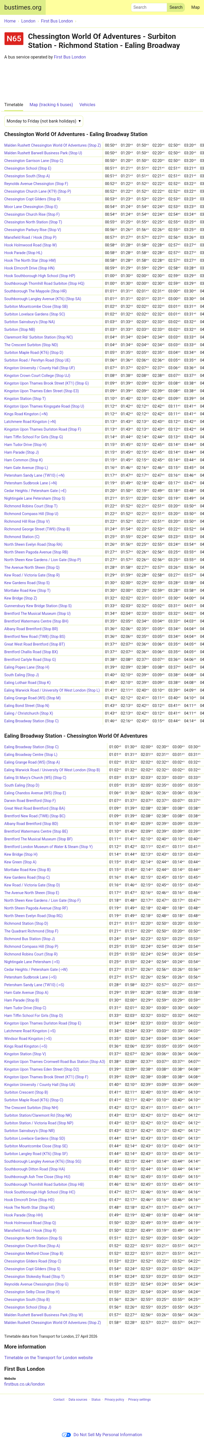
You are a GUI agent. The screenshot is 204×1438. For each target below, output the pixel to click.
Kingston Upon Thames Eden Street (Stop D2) (41, 1069)
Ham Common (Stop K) (23, 460)
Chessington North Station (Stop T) (33, 222)
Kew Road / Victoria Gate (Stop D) (32, 885)
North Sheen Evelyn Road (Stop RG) (33, 916)
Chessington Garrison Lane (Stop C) (33, 161)
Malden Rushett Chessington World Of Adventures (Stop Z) (52, 145)
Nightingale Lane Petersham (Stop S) (34, 498)
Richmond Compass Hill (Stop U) (31, 514)
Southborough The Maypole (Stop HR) (35, 291)
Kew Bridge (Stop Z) (20, 598)
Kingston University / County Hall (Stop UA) (39, 1085)
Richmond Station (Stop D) (26, 923)
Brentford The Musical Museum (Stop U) (37, 613)
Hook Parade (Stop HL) (23, 253)
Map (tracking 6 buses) (51, 104)
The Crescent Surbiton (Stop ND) (31, 345)
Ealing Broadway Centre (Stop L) (30, 754)
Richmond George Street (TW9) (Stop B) (37, 529)
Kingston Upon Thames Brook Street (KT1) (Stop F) (46, 1077)
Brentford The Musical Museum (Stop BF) (38, 839)
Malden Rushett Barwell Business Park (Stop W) (43, 1315)
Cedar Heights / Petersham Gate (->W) (35, 969)
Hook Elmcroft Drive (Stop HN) (29, 268)
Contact (59, 1399)
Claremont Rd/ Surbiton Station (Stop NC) (38, 337)
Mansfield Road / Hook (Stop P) (30, 237)
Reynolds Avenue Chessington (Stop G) (36, 1284)
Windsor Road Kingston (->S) (28, 1038)
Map (195, 7)
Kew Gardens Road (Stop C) (27, 877)
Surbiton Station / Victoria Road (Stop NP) (38, 1123)
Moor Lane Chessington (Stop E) (31, 207)
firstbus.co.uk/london (24, 1384)
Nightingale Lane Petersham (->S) (32, 962)
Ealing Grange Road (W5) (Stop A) (32, 762)
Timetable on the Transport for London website (48, 1357)
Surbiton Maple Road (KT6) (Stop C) (33, 1100)
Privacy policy (114, 1399)
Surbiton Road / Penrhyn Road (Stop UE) (37, 360)
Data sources (78, 1399)
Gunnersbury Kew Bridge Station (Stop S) (38, 606)
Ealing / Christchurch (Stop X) (28, 713)
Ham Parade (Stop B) (21, 1000)
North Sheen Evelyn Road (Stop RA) (33, 544)
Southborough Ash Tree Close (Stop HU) (37, 1177)
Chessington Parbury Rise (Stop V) (32, 230)
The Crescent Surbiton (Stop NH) (31, 1108)
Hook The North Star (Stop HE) (29, 1207)
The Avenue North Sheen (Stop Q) (32, 567)
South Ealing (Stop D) (21, 785)
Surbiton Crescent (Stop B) (26, 1092)
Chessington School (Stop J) (27, 1307)
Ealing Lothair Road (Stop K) (27, 682)
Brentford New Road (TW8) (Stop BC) (34, 816)
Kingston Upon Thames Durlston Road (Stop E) (42, 1023)
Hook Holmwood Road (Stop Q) (30, 1223)
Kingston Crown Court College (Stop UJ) (37, 375)
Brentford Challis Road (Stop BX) (31, 652)
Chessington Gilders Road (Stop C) (32, 1261)
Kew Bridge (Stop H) (20, 854)
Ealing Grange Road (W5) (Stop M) (32, 698)
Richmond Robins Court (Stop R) (31, 954)
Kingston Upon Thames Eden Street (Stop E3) (41, 391)
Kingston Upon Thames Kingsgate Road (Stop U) (44, 406)
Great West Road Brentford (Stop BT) (34, 644)
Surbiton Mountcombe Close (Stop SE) (36, 1146)
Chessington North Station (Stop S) (33, 1238)
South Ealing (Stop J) (21, 675)
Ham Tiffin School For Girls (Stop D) (33, 1015)
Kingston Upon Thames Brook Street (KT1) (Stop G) (46, 383)
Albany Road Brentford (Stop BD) (31, 824)
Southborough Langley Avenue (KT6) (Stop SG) (42, 1161)
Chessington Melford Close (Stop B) (33, 1253)
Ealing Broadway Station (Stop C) (31, 721)
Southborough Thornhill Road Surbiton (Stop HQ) (44, 283)
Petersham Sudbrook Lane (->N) (30, 483)
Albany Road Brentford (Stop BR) (31, 629)
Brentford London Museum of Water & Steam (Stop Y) (48, 847)
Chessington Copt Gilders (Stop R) (32, 199)
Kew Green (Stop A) (20, 862)
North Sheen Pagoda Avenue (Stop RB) (36, 552)
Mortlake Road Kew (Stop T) (27, 590)
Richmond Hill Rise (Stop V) (27, 521)
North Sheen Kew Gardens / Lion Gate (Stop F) (42, 900)
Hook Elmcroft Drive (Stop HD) (29, 1200)
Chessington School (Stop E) (27, 168)
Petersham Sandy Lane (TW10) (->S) (34, 985)
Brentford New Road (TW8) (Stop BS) (34, 636)
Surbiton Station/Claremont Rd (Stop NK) (38, 1115)
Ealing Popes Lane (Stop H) (26, 667)
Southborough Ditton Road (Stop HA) (34, 1169)
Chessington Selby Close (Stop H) (32, 1292)
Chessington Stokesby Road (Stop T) (34, 1276)
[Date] (43, 121)
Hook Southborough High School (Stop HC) (39, 1192)
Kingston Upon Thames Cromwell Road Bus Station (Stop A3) (54, 1062)
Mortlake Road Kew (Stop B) (27, 870)
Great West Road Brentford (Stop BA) (34, 808)
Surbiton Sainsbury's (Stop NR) (29, 1131)
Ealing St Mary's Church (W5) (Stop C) (35, 778)
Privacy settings (139, 1399)
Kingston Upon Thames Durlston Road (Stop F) (42, 429)
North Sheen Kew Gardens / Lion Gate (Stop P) (42, 560)
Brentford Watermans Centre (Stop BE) (36, 831)
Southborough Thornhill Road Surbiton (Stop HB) (44, 1184)
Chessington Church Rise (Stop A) (32, 1246)
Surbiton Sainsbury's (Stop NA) (29, 322)
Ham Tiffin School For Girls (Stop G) (33, 437)
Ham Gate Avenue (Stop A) (26, 992)
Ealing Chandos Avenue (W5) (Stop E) (35, 793)
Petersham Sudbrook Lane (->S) (30, 977)
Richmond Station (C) (22, 537)
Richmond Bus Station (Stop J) (29, 939)
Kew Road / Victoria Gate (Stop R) (32, 575)
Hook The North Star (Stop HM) (30, 260)
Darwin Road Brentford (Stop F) (30, 801)
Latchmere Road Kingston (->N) (30, 422)
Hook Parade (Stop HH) (23, 1215)
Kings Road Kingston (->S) (25, 1046)
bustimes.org (22, 7)
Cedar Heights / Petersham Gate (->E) (35, 491)
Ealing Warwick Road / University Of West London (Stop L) (52, 690)
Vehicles (87, 104)
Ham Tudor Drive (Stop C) (25, 1008)
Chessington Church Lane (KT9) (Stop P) (37, 191)
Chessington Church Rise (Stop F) (32, 214)
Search (149, 6)
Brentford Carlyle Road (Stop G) (30, 659)
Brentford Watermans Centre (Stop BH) (36, 621)
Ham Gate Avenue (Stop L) (26, 468)
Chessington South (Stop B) (27, 1299)
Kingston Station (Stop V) (25, 1054)
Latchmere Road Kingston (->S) (30, 1031)
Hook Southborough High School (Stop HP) (39, 276)
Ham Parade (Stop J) (21, 452)
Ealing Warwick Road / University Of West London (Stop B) (52, 770)
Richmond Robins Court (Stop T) (31, 506)
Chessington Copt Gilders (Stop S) (32, 1269)
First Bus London (70, 57)
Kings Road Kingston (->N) (26, 414)
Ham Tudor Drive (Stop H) (25, 445)
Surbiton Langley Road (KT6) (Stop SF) (36, 1154)
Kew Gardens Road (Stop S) (27, 583)
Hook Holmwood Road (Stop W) (30, 245)
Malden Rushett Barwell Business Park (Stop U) (43, 153)
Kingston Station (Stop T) (25, 398)
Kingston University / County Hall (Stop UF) (39, 368)
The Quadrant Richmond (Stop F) (31, 931)
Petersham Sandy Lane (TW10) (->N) (34, 475)
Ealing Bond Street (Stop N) (26, 706)
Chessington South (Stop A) (27, 176)
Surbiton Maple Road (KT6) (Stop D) (33, 352)
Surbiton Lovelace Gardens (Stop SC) (34, 314)
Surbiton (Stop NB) (19, 329)
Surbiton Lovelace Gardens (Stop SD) (34, 1138)
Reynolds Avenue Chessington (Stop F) (36, 184)
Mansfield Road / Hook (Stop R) (30, 1230)
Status (95, 1399)
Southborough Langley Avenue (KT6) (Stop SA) (42, 299)
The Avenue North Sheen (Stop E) (31, 893)
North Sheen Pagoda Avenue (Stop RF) (36, 908)
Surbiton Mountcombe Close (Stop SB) (36, 306)
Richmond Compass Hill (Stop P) (31, 946)
